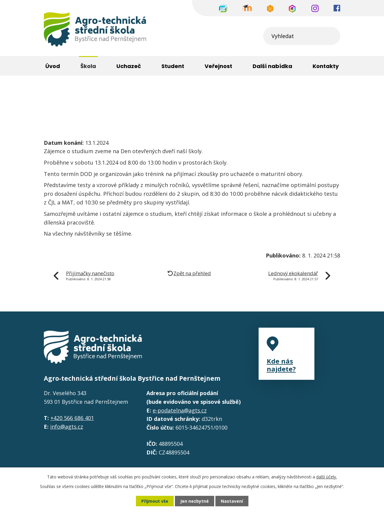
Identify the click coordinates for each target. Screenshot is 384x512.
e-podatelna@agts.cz (180, 410)
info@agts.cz (66, 426)
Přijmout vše (154, 501)
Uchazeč (128, 66)
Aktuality (113, 95)
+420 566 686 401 (72, 417)
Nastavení (232, 501)
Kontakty (326, 66)
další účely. (326, 477)
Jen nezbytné (194, 501)
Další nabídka (272, 66)
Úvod (50, 95)
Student (172, 66)
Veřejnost (218, 66)
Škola (80, 95)
